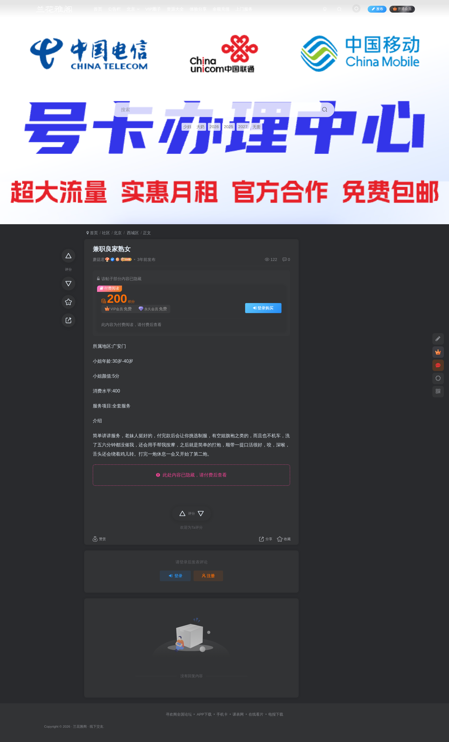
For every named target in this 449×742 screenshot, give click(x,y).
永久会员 (153, 309)
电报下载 (275, 714)
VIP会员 (118, 309)
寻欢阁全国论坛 (179, 714)
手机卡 (222, 714)
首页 (92, 233)
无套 (257, 126)
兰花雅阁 (80, 726)
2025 (228, 126)
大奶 (200, 126)
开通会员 (402, 9)
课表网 (238, 714)
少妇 (187, 126)
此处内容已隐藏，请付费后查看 (191, 474)
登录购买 (263, 308)
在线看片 (256, 714)
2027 (242, 126)
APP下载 (204, 714)
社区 (106, 233)
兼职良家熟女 (112, 249)
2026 (214, 126)
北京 (118, 233)
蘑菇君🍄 (101, 259)
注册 (208, 575)
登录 (175, 575)
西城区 (132, 233)
